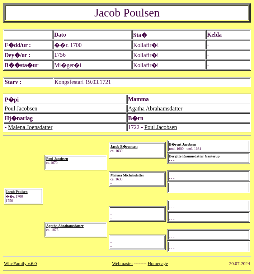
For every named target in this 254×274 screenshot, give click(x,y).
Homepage (158, 263)
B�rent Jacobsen (182, 144)
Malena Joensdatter (30, 127)
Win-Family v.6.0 (20, 263)
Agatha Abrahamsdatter (155, 108)
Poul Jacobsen (21, 108)
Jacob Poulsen (17, 192)
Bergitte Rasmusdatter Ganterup (194, 156)
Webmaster (122, 263)
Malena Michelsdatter (127, 175)
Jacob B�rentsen (124, 146)
